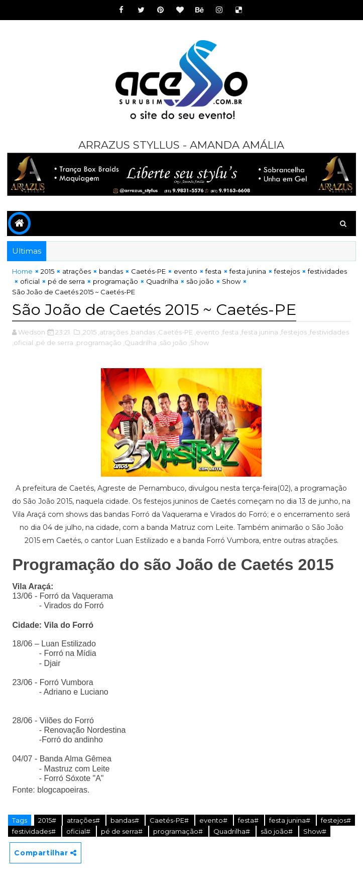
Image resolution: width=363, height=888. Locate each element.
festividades (327, 271)
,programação (98, 342)
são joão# (277, 831)
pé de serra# (122, 831)
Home (22, 271)
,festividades (328, 331)
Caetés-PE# (170, 820)
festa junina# (290, 820)
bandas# (125, 820)
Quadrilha (162, 281)
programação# (178, 831)
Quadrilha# (232, 831)
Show (231, 281)
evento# (214, 820)
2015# (48, 820)
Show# (314, 831)
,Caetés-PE (175, 331)
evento (185, 271)
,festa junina (259, 331)
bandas (111, 271)
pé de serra (66, 281)
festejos (287, 271)
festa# (249, 820)
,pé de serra (54, 342)
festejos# (336, 820)
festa (213, 271)
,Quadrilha (140, 342)
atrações (76, 271)
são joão (200, 281)
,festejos (293, 331)
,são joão (172, 342)
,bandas (142, 331)
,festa (229, 331)
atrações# (84, 820)
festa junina (247, 271)
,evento (206, 331)
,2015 (88, 331)
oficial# (79, 831)
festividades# (34, 831)
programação (115, 281)
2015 (47, 271)
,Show (199, 342)
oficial (30, 281)
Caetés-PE (148, 271)
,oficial (22, 342)
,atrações (113, 331)
